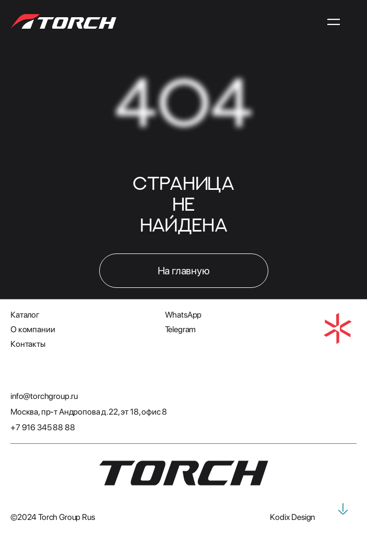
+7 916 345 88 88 (42, 427)
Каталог (25, 315)
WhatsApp (183, 315)
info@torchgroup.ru (44, 396)
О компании (32, 329)
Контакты (27, 344)
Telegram (180, 329)
